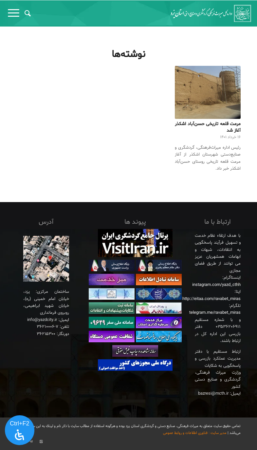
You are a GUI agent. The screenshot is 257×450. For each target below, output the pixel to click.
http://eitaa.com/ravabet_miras (211, 299)
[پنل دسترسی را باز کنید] (19, 430)
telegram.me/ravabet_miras (215, 312)
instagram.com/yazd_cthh (216, 285)
